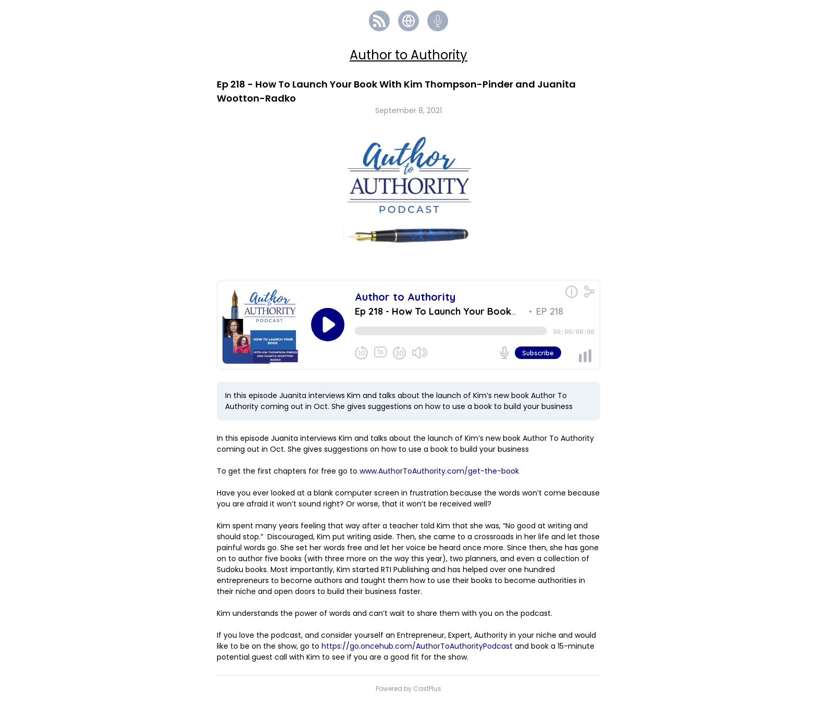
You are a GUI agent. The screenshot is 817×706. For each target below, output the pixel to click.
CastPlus (427, 692)
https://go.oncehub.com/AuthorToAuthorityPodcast (417, 650)
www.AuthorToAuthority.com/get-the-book (439, 475)
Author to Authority (408, 55)
